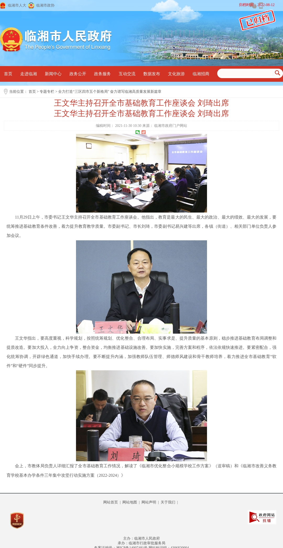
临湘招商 (201, 74)
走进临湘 (28, 74)
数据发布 (151, 74)
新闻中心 (53, 74)
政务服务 (102, 74)
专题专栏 (47, 92)
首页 (8, 74)
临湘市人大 (17, 5)
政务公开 (77, 74)
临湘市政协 (45, 5)
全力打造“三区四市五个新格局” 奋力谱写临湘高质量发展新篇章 (109, 92)
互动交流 (127, 74)
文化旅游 (176, 74)
